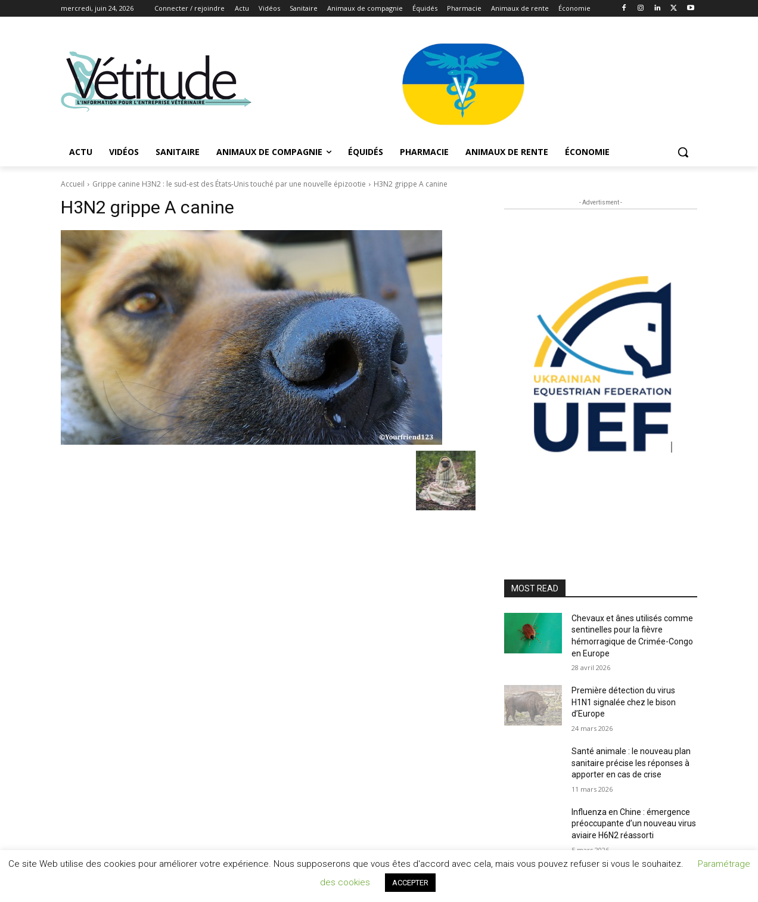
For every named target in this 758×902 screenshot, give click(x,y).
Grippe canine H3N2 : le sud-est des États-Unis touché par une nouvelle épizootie (229, 184)
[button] (683, 152)
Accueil (73, 184)
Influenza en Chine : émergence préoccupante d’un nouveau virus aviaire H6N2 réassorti (633, 823)
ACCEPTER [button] (410, 882)
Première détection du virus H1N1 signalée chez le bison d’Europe (623, 702)
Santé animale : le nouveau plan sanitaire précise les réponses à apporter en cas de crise (631, 762)
